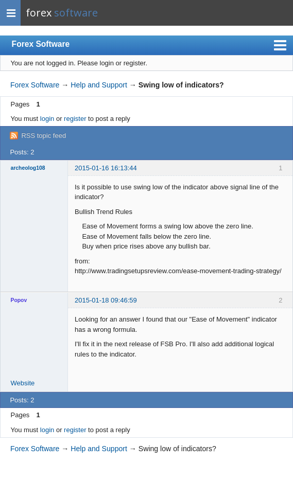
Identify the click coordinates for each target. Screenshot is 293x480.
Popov (19, 300)
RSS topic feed (43, 135)
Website (23, 383)
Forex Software (41, 44)
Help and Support (99, 85)
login (47, 118)
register (75, 118)
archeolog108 (28, 168)
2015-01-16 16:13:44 (106, 168)
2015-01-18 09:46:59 (106, 300)
